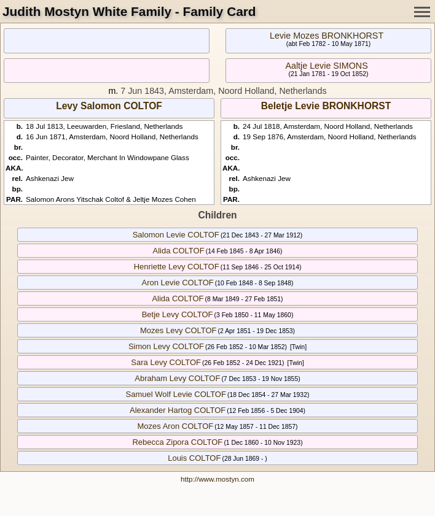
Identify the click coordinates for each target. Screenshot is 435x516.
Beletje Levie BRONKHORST (326, 106)
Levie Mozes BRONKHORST (326, 35)
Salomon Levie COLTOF (176, 234)
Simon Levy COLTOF (166, 346)
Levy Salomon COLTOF (109, 106)
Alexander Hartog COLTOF (177, 410)
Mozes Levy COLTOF (178, 330)
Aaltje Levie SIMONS (326, 66)
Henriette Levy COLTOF (176, 266)
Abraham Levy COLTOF (177, 378)
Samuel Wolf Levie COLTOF (176, 394)
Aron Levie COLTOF (177, 282)
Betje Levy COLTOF (177, 314)
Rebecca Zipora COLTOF (177, 442)
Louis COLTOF (194, 458)
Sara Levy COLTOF (166, 362)
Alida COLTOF (179, 250)
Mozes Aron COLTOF (175, 426)
